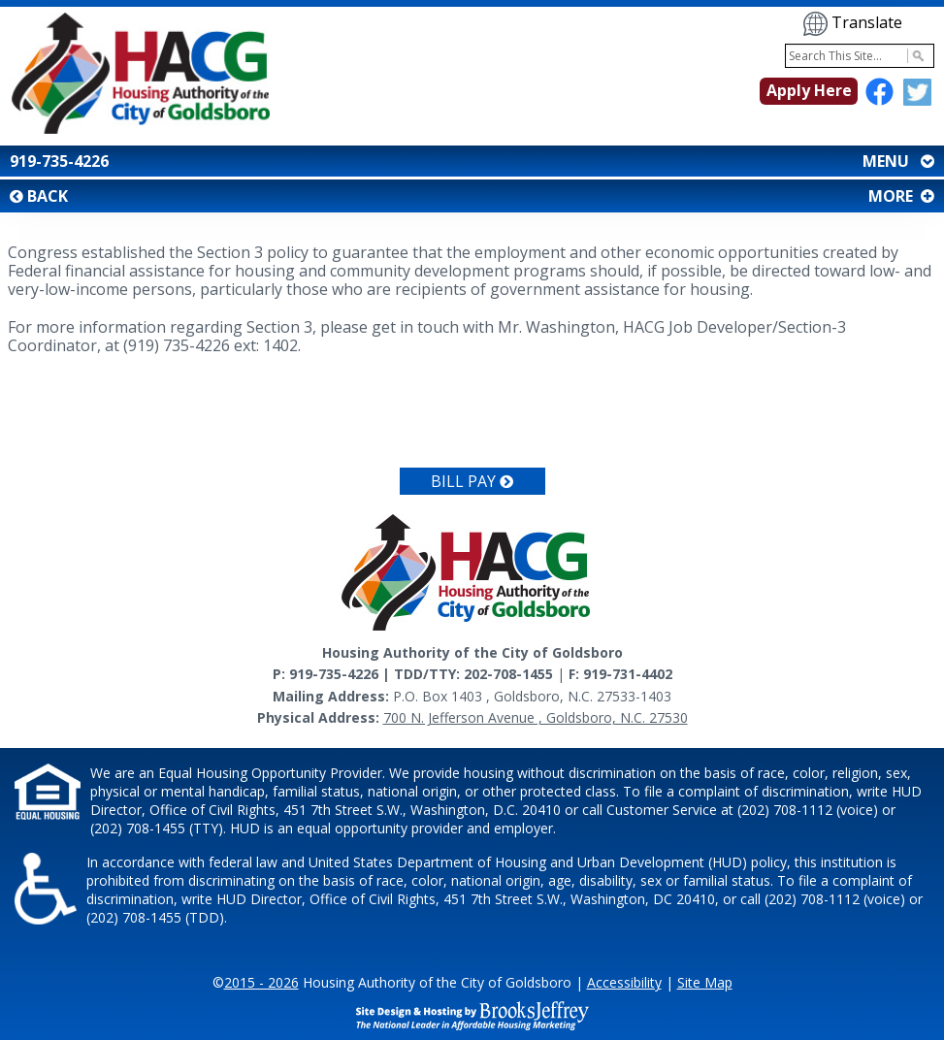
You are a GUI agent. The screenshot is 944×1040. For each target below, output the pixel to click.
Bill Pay (472, 481)
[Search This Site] (859, 56)
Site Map (704, 982)
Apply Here (809, 90)
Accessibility (624, 982)
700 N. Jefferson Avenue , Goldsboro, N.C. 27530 (535, 717)
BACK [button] (39, 196)
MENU (896, 161)
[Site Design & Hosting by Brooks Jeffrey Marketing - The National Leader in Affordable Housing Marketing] (472, 1013)
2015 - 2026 (261, 982)
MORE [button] (899, 196)
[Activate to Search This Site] (915, 56)
